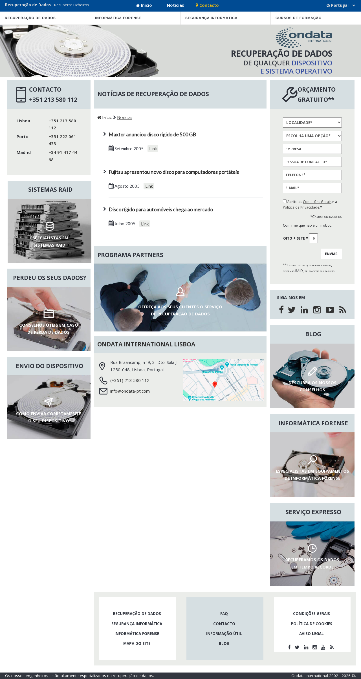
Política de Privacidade (301, 207)
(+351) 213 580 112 (129, 380)
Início (144, 5)
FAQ (224, 613)
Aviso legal (311, 633)
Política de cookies (311, 623)
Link (153, 148)
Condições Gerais (317, 201)
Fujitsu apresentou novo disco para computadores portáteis (174, 172)
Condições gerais (311, 613)
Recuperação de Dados (28, 4)
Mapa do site (136, 643)
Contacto (207, 5)
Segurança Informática (211, 18)
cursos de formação (299, 18)
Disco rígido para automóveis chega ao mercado (161, 210)
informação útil (224, 633)
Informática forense (118, 18)
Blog (224, 643)
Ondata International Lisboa (146, 344)
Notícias (175, 5)
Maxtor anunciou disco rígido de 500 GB (152, 135)
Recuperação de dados (30, 18)
